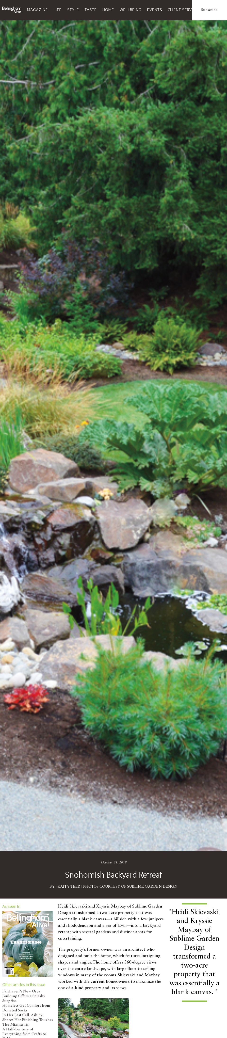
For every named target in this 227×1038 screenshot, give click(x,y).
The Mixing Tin (16, 1025)
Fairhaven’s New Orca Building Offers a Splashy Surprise (23, 996)
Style (73, 9)
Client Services (184, 9)
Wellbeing (130, 9)
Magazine (37, 9)
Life (58, 9)
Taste (91, 9)
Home (108, 9)
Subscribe (209, 10)
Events (154, 9)
